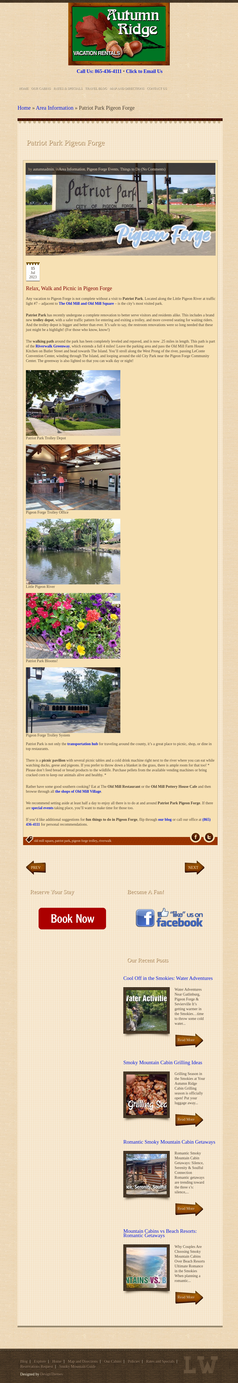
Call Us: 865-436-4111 (99, 71)
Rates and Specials (160, 1361)
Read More (186, 1040)
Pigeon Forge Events (102, 169)
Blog (24, 1361)
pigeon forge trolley (84, 841)
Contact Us (157, 88)
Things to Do (130, 169)
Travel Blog (96, 88)
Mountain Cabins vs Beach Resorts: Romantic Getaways (160, 1233)
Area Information (54, 108)
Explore (40, 1361)
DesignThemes (51, 1374)
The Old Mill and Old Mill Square (86, 304)
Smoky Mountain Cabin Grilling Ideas (162, 1062)
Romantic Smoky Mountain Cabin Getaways (169, 1142)
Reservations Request (36, 1367)
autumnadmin (43, 169)
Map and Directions (127, 88)
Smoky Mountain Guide (77, 1367)
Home (23, 88)
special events (42, 808)
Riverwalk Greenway (53, 346)
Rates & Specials (67, 88)
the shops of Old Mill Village (78, 791)
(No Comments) (152, 169)
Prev (36, 868)
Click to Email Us (144, 71)
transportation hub (82, 744)
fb (195, 837)
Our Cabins (40, 88)
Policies (134, 1361)
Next (193, 868)
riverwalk (105, 841)
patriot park (62, 841)
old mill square (43, 841)
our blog (165, 820)
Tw (209, 837)
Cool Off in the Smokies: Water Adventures (168, 978)
